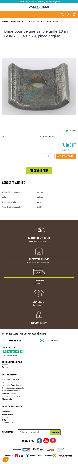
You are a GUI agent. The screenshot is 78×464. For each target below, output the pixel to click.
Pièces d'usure (17, 21)
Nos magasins (8, 382)
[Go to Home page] (39, 7)
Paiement (6, 412)
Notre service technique (11, 391)
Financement (7, 414)
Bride (55, 21)
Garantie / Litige (8, 422)
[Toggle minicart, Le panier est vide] (74, 14)
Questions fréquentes (11, 396)
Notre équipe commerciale (13, 388)
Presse (5, 367)
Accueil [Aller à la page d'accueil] (5, 21)
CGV (4, 420)
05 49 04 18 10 (15, 340)
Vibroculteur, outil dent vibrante (38, 21)
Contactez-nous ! (54, 340)
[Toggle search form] (62, 14)
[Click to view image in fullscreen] (39, 86)
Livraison (5, 417)
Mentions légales (9, 393)
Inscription (55, 432)
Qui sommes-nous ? (10, 380)
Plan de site (7, 399)
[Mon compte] (68, 14)
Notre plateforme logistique (13, 385)
